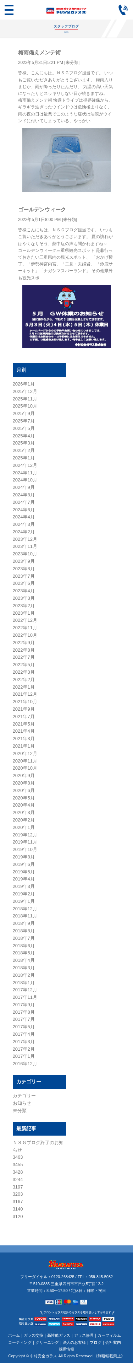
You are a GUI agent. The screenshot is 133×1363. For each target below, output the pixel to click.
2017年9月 (24, 1004)
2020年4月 (24, 805)
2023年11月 (25, 546)
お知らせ (22, 1103)
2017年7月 (24, 1019)
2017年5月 (24, 1026)
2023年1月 (24, 613)
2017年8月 (24, 1012)
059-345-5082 (101, 1277)
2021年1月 (24, 746)
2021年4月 (24, 731)
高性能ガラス (59, 1335)
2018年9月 (24, 923)
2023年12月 (25, 539)
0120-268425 (62, 1277)
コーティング (20, 1342)
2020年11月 (25, 761)
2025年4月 (24, 435)
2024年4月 (24, 516)
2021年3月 (24, 738)
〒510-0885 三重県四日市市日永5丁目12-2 (66, 1284)
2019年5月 (24, 871)
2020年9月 (24, 775)
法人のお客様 (74, 1342)
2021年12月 (25, 694)
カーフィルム (109, 1335)
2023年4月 (24, 590)
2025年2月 (24, 450)
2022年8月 (24, 650)
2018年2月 (24, 975)
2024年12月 (25, 465)
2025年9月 (24, 413)
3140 (18, 1209)
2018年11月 (25, 915)
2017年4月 (24, 1034)
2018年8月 (24, 930)
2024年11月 (25, 472)
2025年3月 (24, 443)
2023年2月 (24, 605)
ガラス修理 (84, 1335)
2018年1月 (24, 982)
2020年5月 (24, 798)
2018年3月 (24, 967)
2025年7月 (24, 421)
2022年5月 (24, 664)
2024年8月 (24, 494)
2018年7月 (24, 938)
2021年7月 (24, 716)
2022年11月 (25, 627)
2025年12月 (25, 391)
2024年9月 (24, 487)
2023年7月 (24, 576)
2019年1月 (24, 901)
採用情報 (66, 1349)
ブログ (95, 1342)
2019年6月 (24, 864)
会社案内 (113, 1342)
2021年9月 (24, 709)
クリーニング (47, 1342)
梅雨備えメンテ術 (39, 52)
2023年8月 (24, 568)
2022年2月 (24, 679)
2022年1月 (24, 687)
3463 (18, 1157)
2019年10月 (25, 849)
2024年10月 (25, 480)
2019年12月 (25, 834)
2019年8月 (24, 857)
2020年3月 (24, 812)
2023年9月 (24, 561)
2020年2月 (24, 820)
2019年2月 (24, 893)
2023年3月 (24, 598)
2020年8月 (24, 783)
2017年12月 (25, 989)
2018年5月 (24, 952)
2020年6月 (24, 790)
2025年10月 (25, 406)
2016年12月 (25, 1063)
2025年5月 (24, 428)
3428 (18, 1172)
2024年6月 (24, 509)
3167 (18, 1201)
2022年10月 (25, 635)
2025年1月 (24, 457)
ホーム (14, 1335)
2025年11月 (25, 399)
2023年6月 (24, 583)
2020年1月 (24, 827)
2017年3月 (24, 1041)
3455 (18, 1164)
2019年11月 (25, 842)
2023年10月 (25, 553)
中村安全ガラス (43, 1356)
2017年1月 (24, 1056)
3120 (18, 1216)
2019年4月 (24, 879)
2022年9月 (24, 642)
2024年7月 (24, 502)
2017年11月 (25, 997)
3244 (18, 1179)
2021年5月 (24, 724)
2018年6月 (24, 945)
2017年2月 (24, 1049)
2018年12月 (25, 908)
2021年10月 (25, 701)
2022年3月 (24, 672)
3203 (18, 1194)
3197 (18, 1187)
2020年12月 (25, 753)
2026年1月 (24, 384)
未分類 (72, 62)
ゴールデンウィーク (42, 209)
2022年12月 (25, 620)
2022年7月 (24, 657)
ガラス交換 (33, 1335)
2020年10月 (25, 768)
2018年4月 (24, 960)
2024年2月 (24, 531)
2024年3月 (24, 524)
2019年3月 (24, 886)
